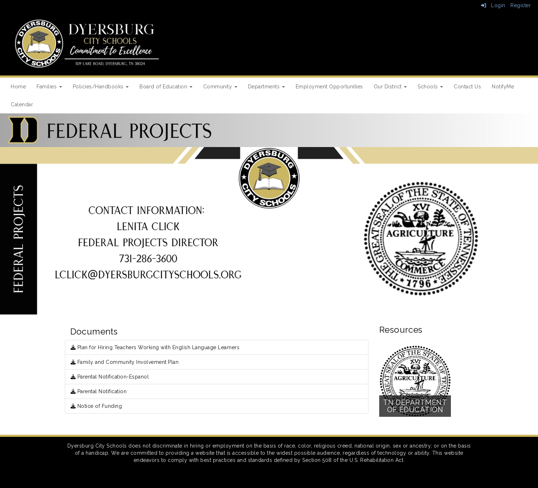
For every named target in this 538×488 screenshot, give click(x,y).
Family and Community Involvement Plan (125, 362)
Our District (390, 86)
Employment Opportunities (329, 86)
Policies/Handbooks (101, 86)
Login (493, 5)
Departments (266, 86)
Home (18, 86)
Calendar (22, 104)
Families (49, 86)
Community (220, 86)
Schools (430, 86)
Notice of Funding (96, 406)
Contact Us (467, 86)
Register (520, 5)
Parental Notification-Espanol (110, 377)
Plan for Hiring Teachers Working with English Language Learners (155, 347)
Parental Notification (99, 391)
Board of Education (165, 86)
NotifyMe (503, 86)
